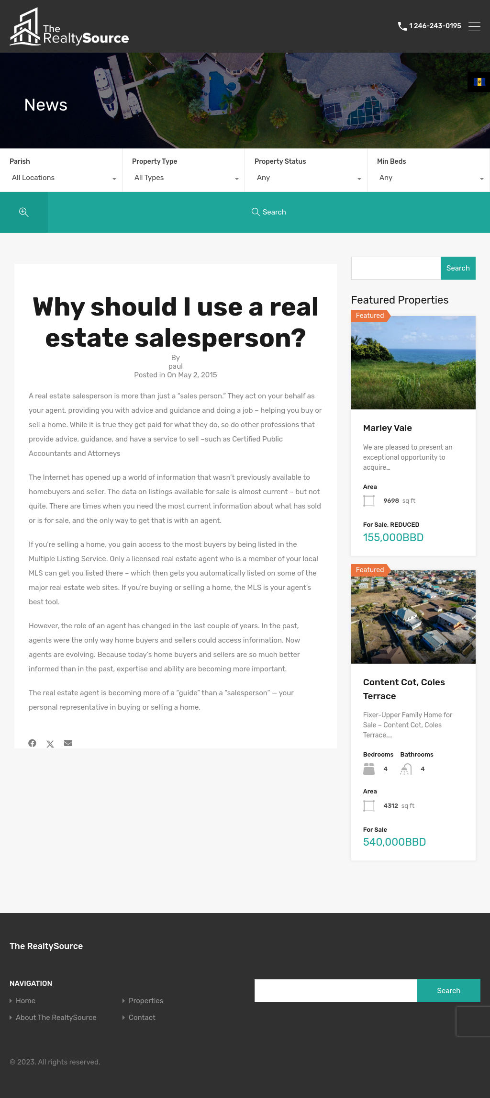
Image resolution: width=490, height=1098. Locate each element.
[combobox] (61, 180)
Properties (146, 1001)
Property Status (280, 162)
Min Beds (391, 162)
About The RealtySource (56, 1017)
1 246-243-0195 (435, 26)
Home (25, 1001)
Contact (142, 1017)
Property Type (155, 162)
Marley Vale (387, 427)
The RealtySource (46, 946)
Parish (20, 162)
